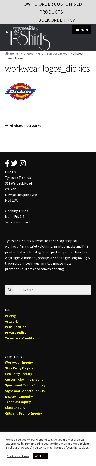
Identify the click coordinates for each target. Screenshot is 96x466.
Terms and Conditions (22, 338)
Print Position (15, 327)
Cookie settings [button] (18, 456)
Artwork (11, 321)
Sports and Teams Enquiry (25, 385)
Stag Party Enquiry (19, 368)
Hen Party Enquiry (18, 374)
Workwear (28, 53)
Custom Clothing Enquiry (24, 379)
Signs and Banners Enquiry (25, 391)
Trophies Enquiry (18, 402)
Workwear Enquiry (19, 362)
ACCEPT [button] (40, 456)
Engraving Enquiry (19, 396)
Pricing (10, 316)
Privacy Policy (15, 332)
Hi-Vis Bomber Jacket (52, 53)
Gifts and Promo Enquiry (23, 413)
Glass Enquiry (15, 407)
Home (14, 53)
